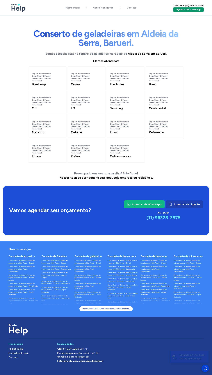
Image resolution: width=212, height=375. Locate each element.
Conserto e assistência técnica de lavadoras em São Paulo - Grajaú (154, 262)
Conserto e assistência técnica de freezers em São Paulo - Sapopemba (56, 268)
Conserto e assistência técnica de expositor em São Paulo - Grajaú (22, 262)
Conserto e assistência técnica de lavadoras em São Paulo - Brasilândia (155, 285)
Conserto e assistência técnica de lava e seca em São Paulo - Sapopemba (122, 268)
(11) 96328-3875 (188, 5)
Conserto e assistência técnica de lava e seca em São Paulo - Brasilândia (122, 280)
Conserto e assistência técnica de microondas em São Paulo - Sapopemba (187, 269)
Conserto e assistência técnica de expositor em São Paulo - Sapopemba (22, 269)
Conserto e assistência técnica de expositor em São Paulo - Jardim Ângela (22, 277)
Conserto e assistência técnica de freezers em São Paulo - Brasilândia (55, 282)
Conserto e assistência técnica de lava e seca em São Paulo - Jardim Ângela (122, 274)
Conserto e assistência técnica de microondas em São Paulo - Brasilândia (187, 286)
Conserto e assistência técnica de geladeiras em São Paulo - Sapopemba (88, 269)
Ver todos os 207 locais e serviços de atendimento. (106, 309)
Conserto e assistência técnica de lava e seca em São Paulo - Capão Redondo (122, 287)
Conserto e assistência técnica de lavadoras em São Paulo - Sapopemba (154, 269)
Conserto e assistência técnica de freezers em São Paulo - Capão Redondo (54, 289)
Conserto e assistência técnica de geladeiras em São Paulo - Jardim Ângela (88, 277)
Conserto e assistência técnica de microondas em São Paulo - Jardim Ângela (188, 277)
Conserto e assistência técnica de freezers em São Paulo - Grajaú (54, 262)
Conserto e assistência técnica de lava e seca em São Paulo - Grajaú (122, 262)
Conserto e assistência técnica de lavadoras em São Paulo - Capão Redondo (154, 292)
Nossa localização (103, 7)
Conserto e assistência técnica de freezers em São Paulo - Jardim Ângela (54, 275)
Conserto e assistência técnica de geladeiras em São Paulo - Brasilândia (88, 286)
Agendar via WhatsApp (188, 9)
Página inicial (72, 7)
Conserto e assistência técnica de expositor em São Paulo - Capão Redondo (22, 292)
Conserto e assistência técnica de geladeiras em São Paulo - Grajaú (88, 262)
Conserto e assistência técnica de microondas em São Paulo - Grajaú (187, 262)
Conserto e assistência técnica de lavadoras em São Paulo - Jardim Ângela (154, 277)
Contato (131, 7)
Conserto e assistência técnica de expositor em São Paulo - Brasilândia (23, 285)
